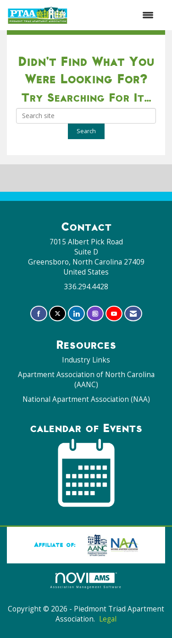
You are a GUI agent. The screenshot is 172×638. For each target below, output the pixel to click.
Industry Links (86, 360)
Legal (108, 619)
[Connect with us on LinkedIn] (76, 314)
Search (86, 131)
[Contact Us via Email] (133, 314)
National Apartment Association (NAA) (86, 399)
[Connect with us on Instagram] (95, 314)
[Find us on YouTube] (113, 314)
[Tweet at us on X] (57, 314)
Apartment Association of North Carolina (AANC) (86, 379)
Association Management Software (86, 581)
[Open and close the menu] (115, 15)
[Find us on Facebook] (38, 314)
